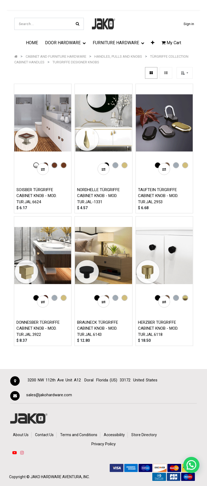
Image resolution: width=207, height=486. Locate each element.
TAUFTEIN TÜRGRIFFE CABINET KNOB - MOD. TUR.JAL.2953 (158, 195)
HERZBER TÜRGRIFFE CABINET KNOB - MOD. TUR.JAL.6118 (158, 328)
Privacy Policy (103, 444)
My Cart (171, 42)
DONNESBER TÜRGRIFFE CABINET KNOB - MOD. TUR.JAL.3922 (38, 328)
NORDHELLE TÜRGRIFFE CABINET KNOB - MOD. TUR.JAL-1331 (98, 195)
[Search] (77, 24)
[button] (152, 43)
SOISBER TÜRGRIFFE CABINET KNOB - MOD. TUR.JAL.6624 (36, 195)
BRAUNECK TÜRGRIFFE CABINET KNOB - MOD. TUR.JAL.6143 (97, 328)
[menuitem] (32, 43)
